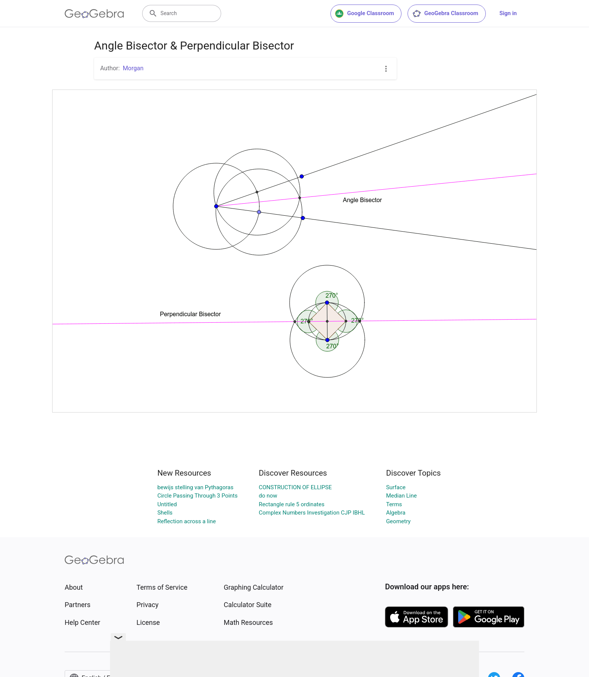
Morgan (133, 68)
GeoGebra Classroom (445, 13)
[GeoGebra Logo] (94, 13)
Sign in (508, 13)
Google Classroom (364, 13)
